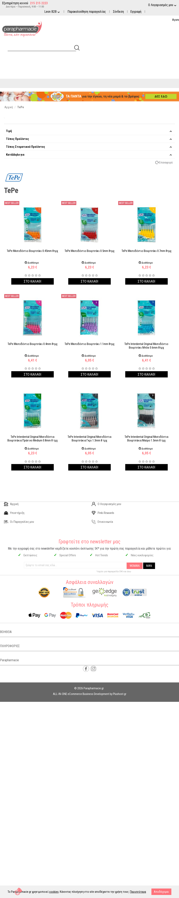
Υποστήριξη (14, 513)
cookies (54, 892)
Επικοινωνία (102, 522)
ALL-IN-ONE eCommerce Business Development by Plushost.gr (89, 694)
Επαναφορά (166, 162)
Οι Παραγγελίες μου (19, 522)
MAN (149, 566)
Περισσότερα (138, 892)
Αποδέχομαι (161, 892)
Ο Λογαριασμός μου (106, 504)
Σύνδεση (118, 12)
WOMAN (135, 566)
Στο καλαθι (32, 281)
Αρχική (11, 504)
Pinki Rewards (103, 513)
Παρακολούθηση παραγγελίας (86, 12)
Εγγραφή (135, 12)
